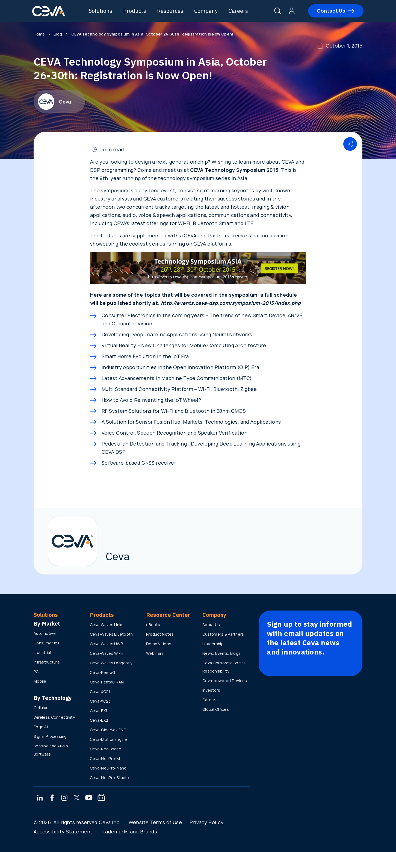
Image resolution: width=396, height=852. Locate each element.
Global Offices (215, 709)
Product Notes (160, 634)
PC (36, 671)
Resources (170, 10)
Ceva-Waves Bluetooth (111, 634)
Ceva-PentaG (102, 672)
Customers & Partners (223, 634)
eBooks (153, 624)
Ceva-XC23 (100, 701)
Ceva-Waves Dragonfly (111, 662)
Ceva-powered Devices (224, 680)
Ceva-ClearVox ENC (108, 729)
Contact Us (331, 10)
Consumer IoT (47, 642)
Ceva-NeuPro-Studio (109, 777)
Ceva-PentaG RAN (107, 682)
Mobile (40, 681)
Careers (238, 10)
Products (134, 10)
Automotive (45, 633)
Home (39, 34)
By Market (47, 623)
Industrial (42, 652)
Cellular (41, 707)
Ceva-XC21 (100, 691)
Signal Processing (50, 736)
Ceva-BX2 (99, 720)
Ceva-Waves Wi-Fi (106, 653)
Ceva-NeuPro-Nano (108, 768)
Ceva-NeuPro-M (105, 758)
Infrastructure (47, 662)
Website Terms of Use (155, 822)
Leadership (213, 643)
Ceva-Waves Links (106, 624)
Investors (211, 690)
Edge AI (41, 726)
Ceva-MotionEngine (108, 739)
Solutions (101, 10)
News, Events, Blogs (221, 653)
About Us (211, 624)
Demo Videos (158, 643)
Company (206, 10)
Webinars (155, 653)
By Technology (53, 697)
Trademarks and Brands (128, 831)
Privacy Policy (206, 822)
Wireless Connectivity (54, 717)
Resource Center (168, 614)
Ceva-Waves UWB (106, 643)
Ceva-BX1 (98, 710)
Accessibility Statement (63, 831)
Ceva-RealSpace (105, 748)
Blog (58, 34)
